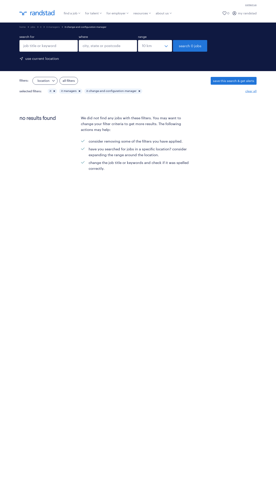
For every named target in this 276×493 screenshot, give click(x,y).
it (40, 26)
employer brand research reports (166, 327)
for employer (118, 13)
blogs (85, 390)
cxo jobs (210, 327)
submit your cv (30, 327)
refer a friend (28, 341)
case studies (90, 348)
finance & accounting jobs (223, 354)
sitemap (174, 481)
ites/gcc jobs (213, 375)
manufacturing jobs (218, 334)
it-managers (53, 26)
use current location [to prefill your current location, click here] (42, 58)
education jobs (214, 348)
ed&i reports (151, 341)
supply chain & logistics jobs (224, 341)
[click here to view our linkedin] (22, 413)
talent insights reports (158, 320)
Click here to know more (76, 448)
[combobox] (48, 46)
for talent (93, 13)
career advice (29, 377)
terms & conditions (33, 481)
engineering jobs (216, 320)
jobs (33, 26)
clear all (251, 91)
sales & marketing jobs (220, 388)
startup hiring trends (157, 354)
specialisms (28, 363)
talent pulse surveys (157, 361)
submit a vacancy (94, 320)
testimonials (28, 370)
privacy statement (198, 481)
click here (229, 467)
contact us (251, 4)
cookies (59, 481)
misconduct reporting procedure (94, 481)
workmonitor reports (157, 348)
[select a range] (155, 46)
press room (89, 384)
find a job (72, 13)
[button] (54, 91)
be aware (155, 481)
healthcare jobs (215, 361)
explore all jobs (30, 320)
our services (90, 334)
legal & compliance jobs (221, 382)
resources (142, 13)
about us (164, 13)
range (142, 36)
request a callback (94, 327)
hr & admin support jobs (221, 368)
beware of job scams (34, 384)
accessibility (134, 481)
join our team (29, 334)
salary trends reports (157, 334)
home (22, 26)
